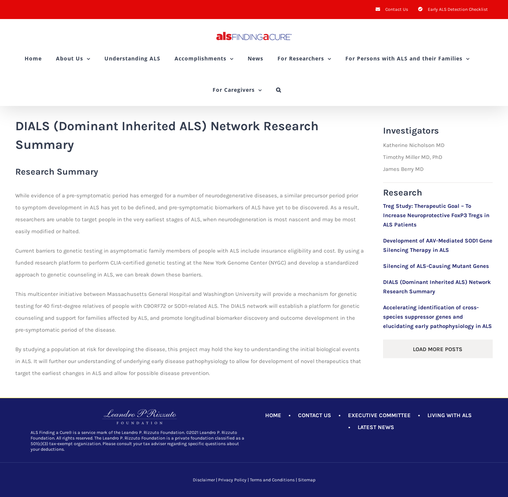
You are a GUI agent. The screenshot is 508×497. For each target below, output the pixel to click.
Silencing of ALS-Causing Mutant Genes (436, 266)
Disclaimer (204, 479)
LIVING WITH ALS (449, 415)
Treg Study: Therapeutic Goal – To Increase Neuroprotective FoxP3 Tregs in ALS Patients (436, 215)
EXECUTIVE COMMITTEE (379, 415)
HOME (273, 415)
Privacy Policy (232, 479)
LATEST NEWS (376, 427)
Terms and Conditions (272, 479)
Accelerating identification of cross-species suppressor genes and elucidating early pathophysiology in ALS (437, 316)
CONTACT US (314, 415)
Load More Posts (437, 349)
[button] (278, 90)
